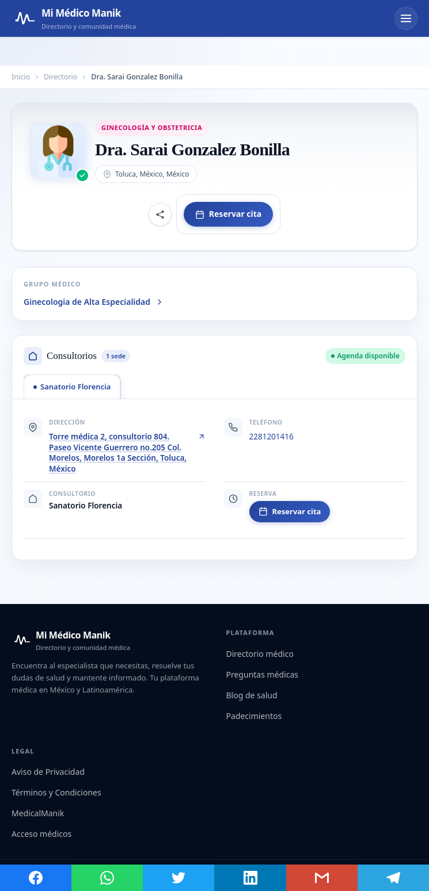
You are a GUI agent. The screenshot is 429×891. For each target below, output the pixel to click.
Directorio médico (260, 653)
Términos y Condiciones (56, 792)
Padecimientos (254, 715)
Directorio (60, 77)
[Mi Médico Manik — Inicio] (71, 640)
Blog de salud (252, 695)
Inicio (21, 77)
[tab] (72, 386)
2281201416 (271, 436)
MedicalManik (38, 813)
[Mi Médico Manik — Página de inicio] (74, 18)
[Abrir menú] (405, 18)
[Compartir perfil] (160, 214)
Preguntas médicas (262, 674)
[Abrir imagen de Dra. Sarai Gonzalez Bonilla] (58, 151)
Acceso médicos (41, 833)
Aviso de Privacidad (48, 771)
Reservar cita (228, 213)
